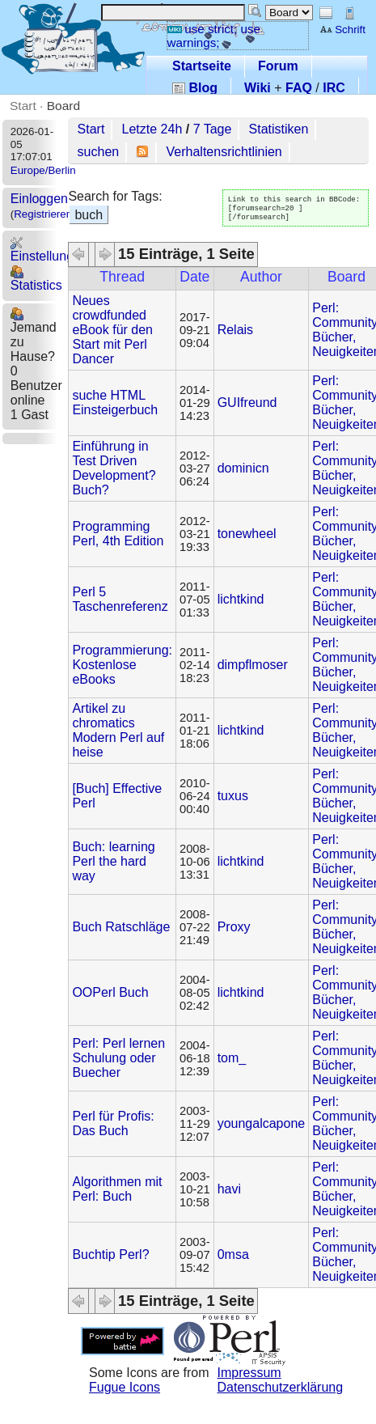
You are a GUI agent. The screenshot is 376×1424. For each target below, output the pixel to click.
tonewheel (247, 533)
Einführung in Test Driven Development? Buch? (113, 468)
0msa (233, 1254)
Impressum (249, 1373)
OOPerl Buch (110, 992)
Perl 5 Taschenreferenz (119, 599)
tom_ (232, 1058)
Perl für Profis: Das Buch (113, 1123)
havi (229, 1189)
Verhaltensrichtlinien (224, 152)
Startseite (201, 66)
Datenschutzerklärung (281, 1387)
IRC (334, 88)
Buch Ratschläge (121, 927)
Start (23, 105)
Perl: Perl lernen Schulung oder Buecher (118, 1057)
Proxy (234, 927)
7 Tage (212, 129)
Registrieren (43, 214)
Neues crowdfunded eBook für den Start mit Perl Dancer (112, 330)
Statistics (36, 278)
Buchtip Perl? (110, 1254)
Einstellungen (49, 249)
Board (63, 105)
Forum (278, 66)
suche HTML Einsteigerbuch (115, 402)
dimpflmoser (253, 665)
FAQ (298, 88)
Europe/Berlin (43, 170)
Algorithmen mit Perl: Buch (117, 1189)
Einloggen (39, 199)
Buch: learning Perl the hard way (113, 861)
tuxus (233, 796)
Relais (235, 330)
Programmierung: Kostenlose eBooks (122, 664)
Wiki (257, 88)
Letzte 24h (152, 129)
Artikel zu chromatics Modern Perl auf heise (118, 730)
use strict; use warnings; (214, 35)
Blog (195, 88)
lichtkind (241, 599)
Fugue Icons (124, 1387)
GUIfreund (247, 402)
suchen (99, 152)
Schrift (342, 29)
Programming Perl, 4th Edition (117, 533)
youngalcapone (262, 1123)
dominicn (243, 468)
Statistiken (279, 129)
